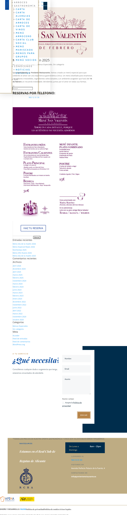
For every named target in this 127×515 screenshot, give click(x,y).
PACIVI (23, 509)
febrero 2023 (18, 295)
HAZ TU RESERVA (33, 228)
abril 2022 (17, 310)
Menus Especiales (20, 326)
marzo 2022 (17, 313)
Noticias (23, 69)
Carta (20, 9)
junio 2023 (17, 290)
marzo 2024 (17, 284)
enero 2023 (17, 298)
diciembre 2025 (19, 269)
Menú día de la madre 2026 (24, 244)
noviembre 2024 (19, 281)
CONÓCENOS (23, 66)
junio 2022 (17, 307)
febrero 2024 (18, 287)
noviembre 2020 (19, 316)
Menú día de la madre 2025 (24, 256)
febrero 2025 (18, 278)
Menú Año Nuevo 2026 (22, 253)
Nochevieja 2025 (19, 250)
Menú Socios (26, 60)
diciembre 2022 (19, 301)
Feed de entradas (20, 338)
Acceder (16, 335)
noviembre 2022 (19, 305)
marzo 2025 (17, 275)
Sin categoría (58, 64)
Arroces (21, 2)
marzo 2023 (17, 292)
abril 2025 (17, 272)
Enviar (83, 415)
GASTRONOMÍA (25, 6)
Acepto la (72, 404)
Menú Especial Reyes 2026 (24, 247)
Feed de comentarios (21, 341)
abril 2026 (17, 266)
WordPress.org (19, 344)
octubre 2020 (18, 319)
